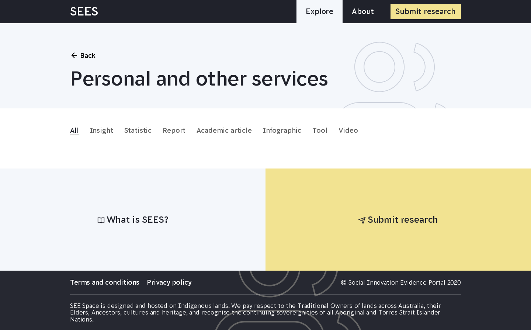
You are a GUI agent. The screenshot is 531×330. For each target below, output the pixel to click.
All (74, 130)
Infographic (282, 130)
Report (174, 130)
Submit (426, 11)
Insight (101, 130)
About (363, 11)
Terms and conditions (104, 282)
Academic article (224, 130)
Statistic (138, 130)
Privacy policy (169, 282)
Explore (319, 11)
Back (83, 55)
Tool (319, 130)
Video (348, 130)
